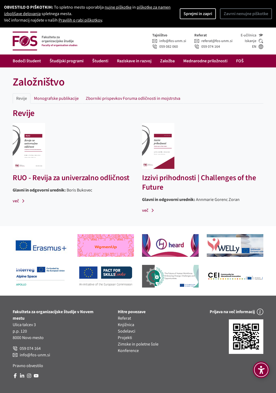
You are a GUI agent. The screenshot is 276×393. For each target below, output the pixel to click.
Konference (128, 351)
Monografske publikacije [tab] (56, 98)
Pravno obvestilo (28, 366)
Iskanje (254, 41)
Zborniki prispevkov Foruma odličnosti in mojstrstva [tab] (133, 98)
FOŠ (240, 61)
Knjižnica (126, 325)
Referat (124, 318)
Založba (167, 61)
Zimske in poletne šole (138, 344)
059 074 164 (207, 46)
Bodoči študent (27, 61)
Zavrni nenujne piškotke (246, 14)
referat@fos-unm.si (213, 41)
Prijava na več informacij (236, 312)
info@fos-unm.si (169, 41)
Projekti (125, 338)
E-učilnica (252, 35)
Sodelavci (126, 331)
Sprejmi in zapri (198, 14)
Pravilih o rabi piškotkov (80, 20)
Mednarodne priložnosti (205, 61)
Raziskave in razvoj (134, 61)
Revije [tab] (21, 98)
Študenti (100, 61)
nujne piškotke (118, 7)
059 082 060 (165, 46)
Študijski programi (67, 61)
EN (257, 46)
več (19, 201)
